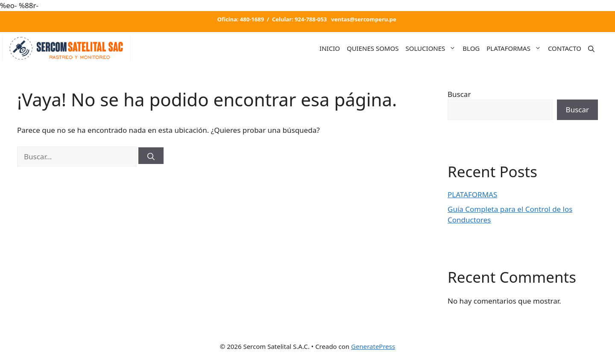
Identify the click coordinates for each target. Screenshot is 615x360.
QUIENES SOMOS (373, 48)
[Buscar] (151, 155)
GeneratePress (373, 346)
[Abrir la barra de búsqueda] (591, 48)
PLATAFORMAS (515, 48)
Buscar (459, 94)
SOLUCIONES (432, 48)
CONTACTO (564, 48)
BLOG (471, 48)
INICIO (329, 48)
